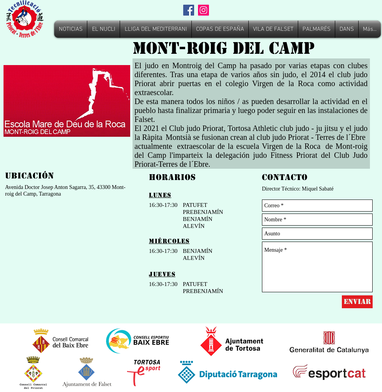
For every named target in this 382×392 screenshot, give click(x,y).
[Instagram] (203, 10)
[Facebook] (188, 10)
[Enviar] (357, 301)
